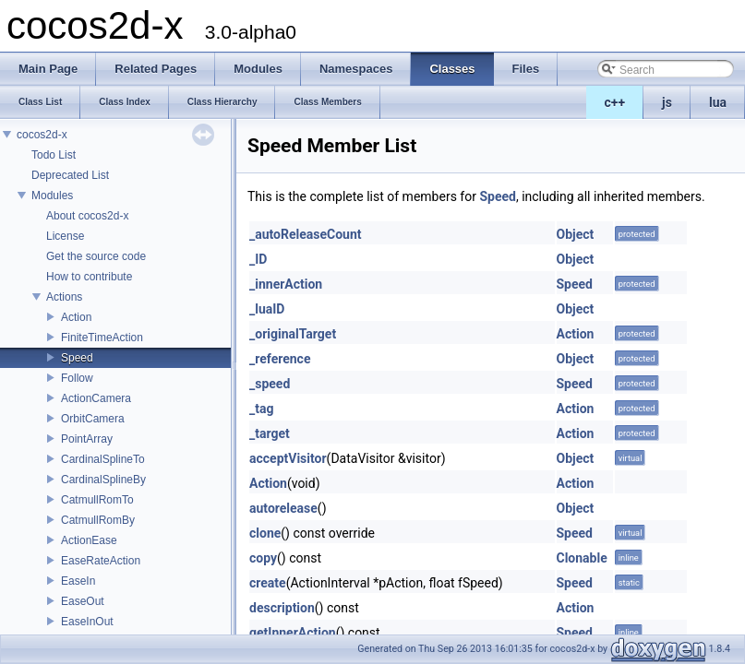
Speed (77, 357)
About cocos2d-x (87, 215)
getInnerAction (292, 632)
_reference (279, 358)
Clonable (582, 558)
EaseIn (78, 581)
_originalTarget (292, 333)
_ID (258, 259)
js (667, 102)
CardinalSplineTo (103, 459)
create (267, 582)
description (282, 607)
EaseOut (82, 601)
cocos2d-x (42, 134)
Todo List (53, 154)
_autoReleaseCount (305, 234)
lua (718, 102)
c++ (615, 102)
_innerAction (285, 284)
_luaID (266, 309)
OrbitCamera (93, 418)
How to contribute (89, 276)
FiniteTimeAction (102, 337)
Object (576, 234)
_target (269, 433)
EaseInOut (87, 621)
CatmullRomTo (97, 499)
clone (265, 533)
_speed (269, 383)
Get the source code (96, 256)
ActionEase (89, 540)
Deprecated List (70, 175)
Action (76, 317)
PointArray (87, 439)
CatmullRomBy (98, 520)
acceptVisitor (288, 458)
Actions (64, 296)
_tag (261, 408)
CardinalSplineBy (103, 479)
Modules (52, 195)
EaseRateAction (100, 560)
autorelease (283, 508)
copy (263, 558)
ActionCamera (96, 398)
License (65, 236)
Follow (77, 378)
